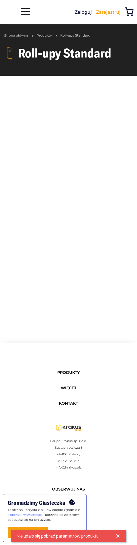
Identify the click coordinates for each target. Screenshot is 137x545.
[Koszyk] (130, 12)
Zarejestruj (108, 12)
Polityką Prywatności (25, 515)
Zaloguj (83, 12)
